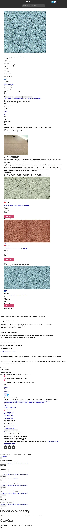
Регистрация (3, 456)
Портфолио (18, 401)
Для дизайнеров (30, 401)
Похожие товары (37, 98)
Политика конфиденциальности (12, 435)
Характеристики (8, 98)
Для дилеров (41, 402)
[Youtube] (13, 448)
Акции (36, 401)
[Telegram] (10, 448)
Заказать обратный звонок (11, 430)
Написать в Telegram (18, 431)
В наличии (11, 402)
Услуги (21, 402)
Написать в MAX (8, 431)
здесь (53, 165)
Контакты (23, 401)
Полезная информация (44, 401)
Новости (6, 401)
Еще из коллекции (28, 98)
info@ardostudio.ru (9, 428)
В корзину (8, 216)
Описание (21, 98)
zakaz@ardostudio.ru (9, 422)
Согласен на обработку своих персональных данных (14, 463)
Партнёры (25, 402)
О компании (11, 401)
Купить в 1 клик (18, 97)
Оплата (30, 402)
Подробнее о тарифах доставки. (8, 351)
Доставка (6, 402)
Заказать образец (27, 97)
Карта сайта (7, 444)
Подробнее (7, 172)
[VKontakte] (6, 448)
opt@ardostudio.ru (8, 418)
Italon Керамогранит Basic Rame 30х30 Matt (15, 248)
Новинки (17, 402)
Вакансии (35, 402)
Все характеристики (9, 84)
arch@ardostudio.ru (9, 425)
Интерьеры (15, 98)
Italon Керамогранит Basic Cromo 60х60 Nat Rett (16, 205)
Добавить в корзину (9, 97)
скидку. (16, 478)
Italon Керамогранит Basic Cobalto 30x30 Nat (15, 295)
